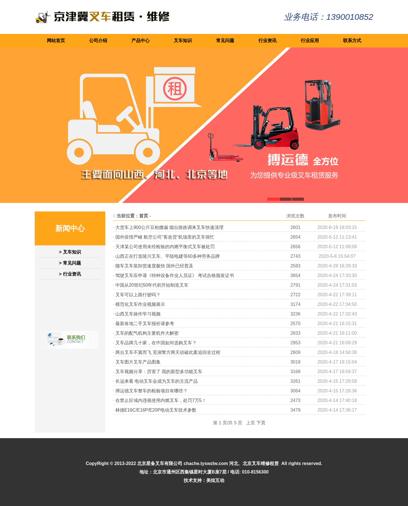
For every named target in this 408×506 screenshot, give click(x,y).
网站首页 (56, 40)
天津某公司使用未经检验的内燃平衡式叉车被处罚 (165, 246)
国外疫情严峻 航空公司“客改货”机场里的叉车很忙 (164, 237)
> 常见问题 (70, 263)
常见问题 (225, 40)
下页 (261, 422)
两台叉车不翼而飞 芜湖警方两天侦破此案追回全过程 (167, 352)
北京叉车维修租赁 (261, 463)
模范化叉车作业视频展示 (140, 304)
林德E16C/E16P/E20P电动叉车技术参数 (155, 410)
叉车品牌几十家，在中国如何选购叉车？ (156, 342)
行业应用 (310, 40)
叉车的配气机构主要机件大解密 (147, 333)
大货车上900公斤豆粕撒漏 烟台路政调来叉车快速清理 (169, 227)
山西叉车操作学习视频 (138, 314)
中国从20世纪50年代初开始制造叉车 (152, 285)
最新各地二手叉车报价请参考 (144, 323)
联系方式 (352, 40)
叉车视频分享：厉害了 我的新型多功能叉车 (158, 371)
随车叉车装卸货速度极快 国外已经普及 (154, 265)
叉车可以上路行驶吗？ (138, 294)
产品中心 (140, 40)
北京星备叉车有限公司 (159, 463)
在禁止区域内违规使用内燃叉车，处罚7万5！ (160, 400)
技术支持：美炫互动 (204, 480)
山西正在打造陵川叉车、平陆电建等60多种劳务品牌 (167, 256)
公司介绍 (98, 40)
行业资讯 (267, 40)
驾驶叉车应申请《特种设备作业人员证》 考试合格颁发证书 (174, 275)
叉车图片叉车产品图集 (138, 362)
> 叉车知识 (70, 252)
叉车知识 (183, 40)
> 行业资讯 (70, 274)
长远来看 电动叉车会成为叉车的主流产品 (156, 381)
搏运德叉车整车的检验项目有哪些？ (151, 390)
